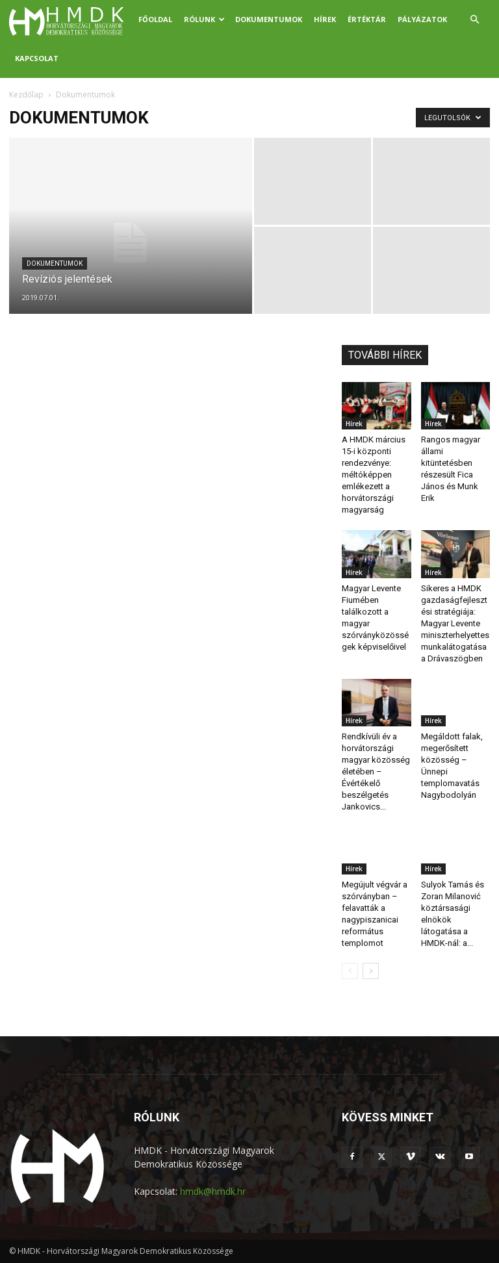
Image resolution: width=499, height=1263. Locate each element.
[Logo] (71, 19)
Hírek (325, 19)
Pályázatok (422, 19)
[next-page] (371, 971)
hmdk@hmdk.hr (213, 1191)
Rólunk (204, 19)
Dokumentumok (268, 19)
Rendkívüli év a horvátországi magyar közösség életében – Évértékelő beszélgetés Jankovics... (376, 771)
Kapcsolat (36, 58)
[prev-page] (350, 971)
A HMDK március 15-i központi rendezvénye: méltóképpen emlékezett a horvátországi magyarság (373, 475)
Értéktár (367, 19)
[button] (474, 20)
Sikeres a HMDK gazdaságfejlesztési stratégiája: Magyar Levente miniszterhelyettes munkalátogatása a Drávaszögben (455, 623)
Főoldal (155, 19)
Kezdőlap (26, 94)
